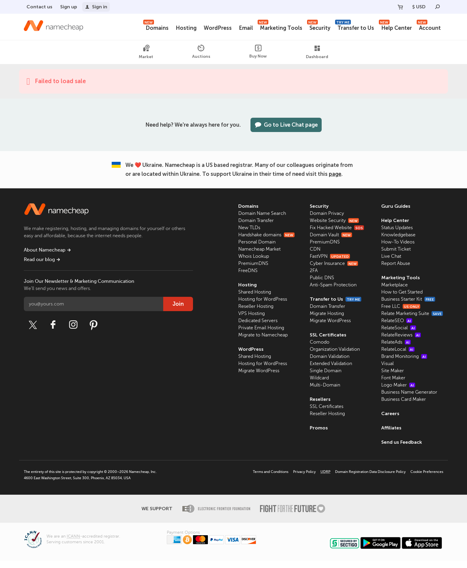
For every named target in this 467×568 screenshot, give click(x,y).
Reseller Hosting (255, 306)
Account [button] (429, 27)
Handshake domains (266, 235)
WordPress (220, 28)
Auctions (201, 51)
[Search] (437, 7)
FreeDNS (248, 270)
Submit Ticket (396, 249)
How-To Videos (398, 242)
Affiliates (391, 434)
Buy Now (258, 52)
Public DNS (322, 277)
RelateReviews (401, 342)
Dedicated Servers (258, 320)
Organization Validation (335, 349)
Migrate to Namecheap (263, 335)
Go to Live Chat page (287, 124)
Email (248, 28)
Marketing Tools (281, 27)
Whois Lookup (253, 256)
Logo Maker (398, 392)
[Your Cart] (399, 7)
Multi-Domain (325, 385)
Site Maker (392, 378)
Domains (159, 27)
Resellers (320, 399)
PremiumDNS (253, 263)
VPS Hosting (251, 313)
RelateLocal (398, 356)
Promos (319, 427)
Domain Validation (329, 356)
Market (145, 52)
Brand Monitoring (404, 363)
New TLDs (249, 227)
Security (320, 27)
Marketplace (394, 285)
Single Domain (325, 370)
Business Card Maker (403, 406)
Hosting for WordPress (262, 299)
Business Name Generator (409, 399)
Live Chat (391, 256)
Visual (387, 370)
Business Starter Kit (408, 299)
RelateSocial (398, 335)
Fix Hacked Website (337, 227)
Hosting (189, 28)
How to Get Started (402, 292)
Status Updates (397, 227)
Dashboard (317, 52)
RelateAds (396, 349)
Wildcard (319, 378)
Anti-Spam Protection (333, 285)
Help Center (396, 27)
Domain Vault (331, 235)
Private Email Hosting (261, 327)
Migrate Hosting (327, 313)
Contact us (39, 6)
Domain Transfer (256, 220)
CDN (315, 249)
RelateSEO (396, 327)
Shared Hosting (254, 292)
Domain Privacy (327, 213)
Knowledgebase (398, 235)
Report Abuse (395, 263)
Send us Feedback (402, 449)
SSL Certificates (328, 334)
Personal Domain (256, 242)
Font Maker (393, 385)
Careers (390, 420)
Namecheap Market (259, 249)
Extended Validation (331, 363)
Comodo (319, 342)
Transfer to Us (356, 27)
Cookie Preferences (426, 479)
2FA (314, 270)
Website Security (334, 220)
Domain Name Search (262, 213)
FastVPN (329, 256)
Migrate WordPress (258, 370)
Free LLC (401, 306)
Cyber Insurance (334, 263)
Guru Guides (395, 206)
